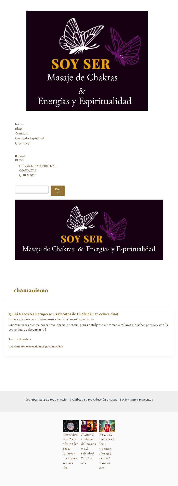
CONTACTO (27, 170)
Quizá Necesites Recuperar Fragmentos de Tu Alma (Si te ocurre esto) (63, 314)
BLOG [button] (19, 160)
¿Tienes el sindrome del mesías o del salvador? (88, 444)
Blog (18, 129)
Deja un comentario (48, 319)
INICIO (20, 155)
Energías (81, 319)
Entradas (90, 319)
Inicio (19, 124)
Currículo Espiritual (29, 138)
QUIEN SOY (27, 175)
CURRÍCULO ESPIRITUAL (37, 166)
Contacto (21, 133)
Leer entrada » (20, 339)
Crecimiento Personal (67, 319)
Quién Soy (22, 143)
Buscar (57, 190)
